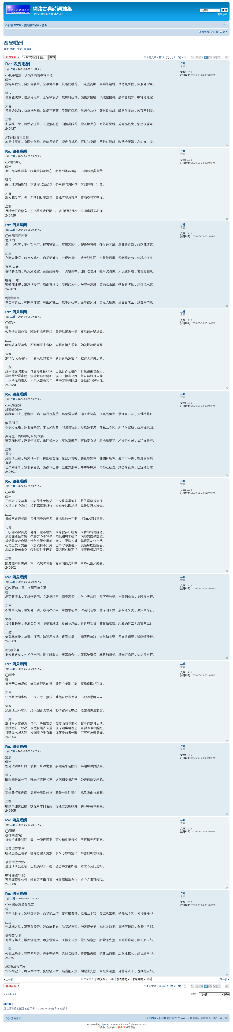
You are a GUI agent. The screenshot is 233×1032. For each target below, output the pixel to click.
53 (201, 57)
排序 (119, 978)
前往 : (194, 994)
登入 (225, 31)
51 (192, 57)
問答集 (206, 31)
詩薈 (44, 25)
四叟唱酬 (13, 43)
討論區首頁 (14, 25)
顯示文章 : (94, 978)
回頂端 (227, 145)
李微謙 (28, 48)
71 (227, 57)
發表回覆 (11, 57)
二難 (12, 69)
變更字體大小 (225, 23)
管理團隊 (151, 1018)
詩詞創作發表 (31, 25)
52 (197, 57)
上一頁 (9, 979)
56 (214, 57)
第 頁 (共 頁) (170, 57)
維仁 (13, 48)
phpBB (104, 1024)
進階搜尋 (222, 14)
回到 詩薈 (11, 994)
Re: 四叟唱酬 (17, 64)
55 (210, 57)
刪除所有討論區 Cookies (173, 1018)
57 (219, 57)
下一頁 (223, 979)
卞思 (19, 48)
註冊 (216, 31)
